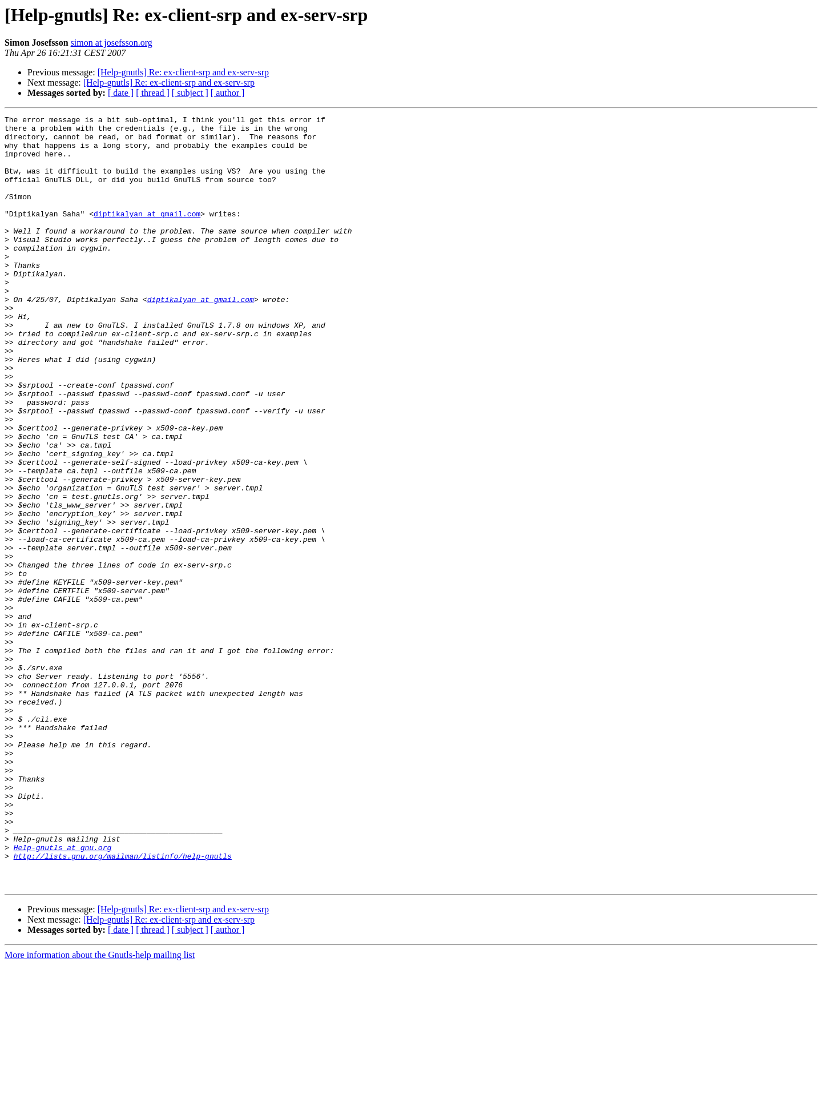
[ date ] (121, 93)
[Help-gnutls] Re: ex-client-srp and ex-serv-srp (183, 72)
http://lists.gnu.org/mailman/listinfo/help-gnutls (123, 1005)
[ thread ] (153, 93)
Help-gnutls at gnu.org (63, 994)
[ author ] (228, 93)
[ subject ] (190, 93)
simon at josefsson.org (111, 42)
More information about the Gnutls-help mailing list (100, 1109)
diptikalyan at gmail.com (147, 234)
